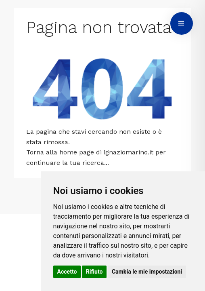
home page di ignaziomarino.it (106, 152)
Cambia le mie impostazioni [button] (147, 271)
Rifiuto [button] (94, 271)
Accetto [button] (67, 271)
